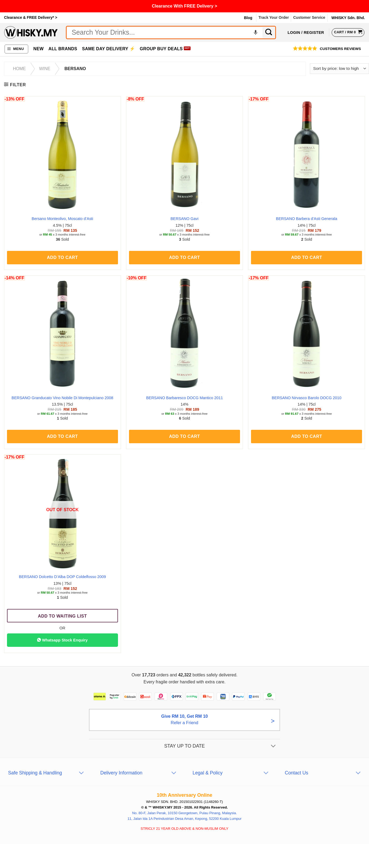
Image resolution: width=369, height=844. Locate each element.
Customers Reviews (340, 49)
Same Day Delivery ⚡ (108, 48)
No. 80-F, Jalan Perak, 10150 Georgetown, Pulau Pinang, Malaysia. (184, 821)
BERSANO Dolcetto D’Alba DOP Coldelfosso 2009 (62, 577)
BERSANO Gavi (185, 219)
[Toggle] (273, 754)
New (38, 48)
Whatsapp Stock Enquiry (62, 639)
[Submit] (269, 32)
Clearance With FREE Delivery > (184, 6)
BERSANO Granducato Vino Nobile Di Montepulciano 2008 (62, 398)
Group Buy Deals (161, 48)
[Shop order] (339, 68)
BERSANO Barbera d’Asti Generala (306, 219)
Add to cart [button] (62, 257)
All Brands (62, 48)
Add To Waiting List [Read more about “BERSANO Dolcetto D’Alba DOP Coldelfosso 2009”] (62, 616)
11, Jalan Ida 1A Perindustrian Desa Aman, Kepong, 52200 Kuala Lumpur (184, 827)
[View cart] (348, 32)
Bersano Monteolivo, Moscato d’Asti (62, 219)
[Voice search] (255, 32)
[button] (16, 49)
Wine (44, 68)
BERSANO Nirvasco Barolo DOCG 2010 (306, 398)
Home (19, 68)
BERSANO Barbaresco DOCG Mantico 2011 (184, 398)
